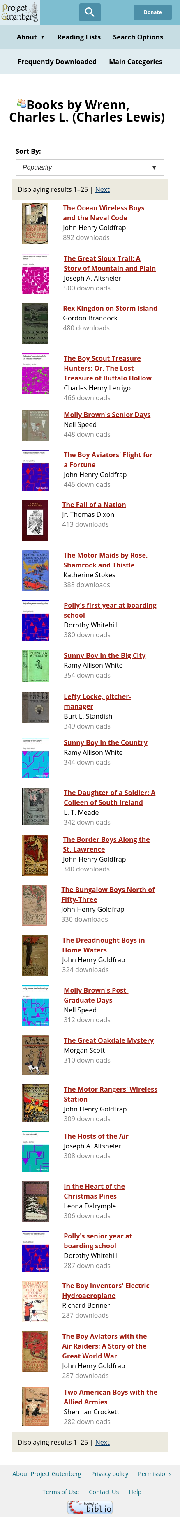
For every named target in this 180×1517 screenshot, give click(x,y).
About (31, 37)
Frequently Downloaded (57, 61)
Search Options (138, 36)
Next (102, 189)
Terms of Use (61, 1492)
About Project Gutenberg (46, 1474)
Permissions (155, 1474)
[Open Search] (90, 12)
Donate (153, 12)
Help (135, 1492)
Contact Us (104, 1492)
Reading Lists (79, 36)
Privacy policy (110, 1474)
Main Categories (135, 61)
